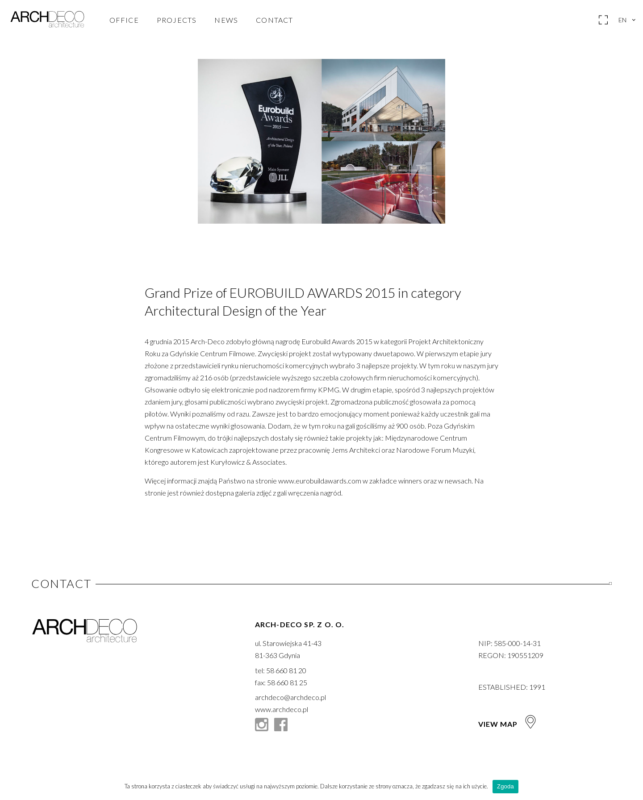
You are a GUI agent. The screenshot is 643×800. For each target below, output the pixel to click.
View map (508, 724)
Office (124, 20)
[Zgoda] (631, 786)
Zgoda (505, 786)
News (226, 20)
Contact (274, 20)
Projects (177, 20)
